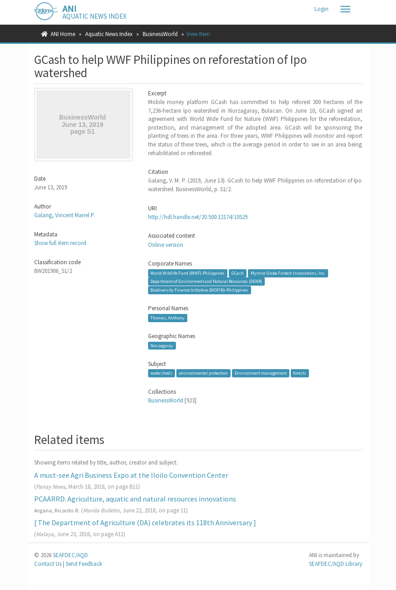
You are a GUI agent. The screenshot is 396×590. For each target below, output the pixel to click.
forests (299, 373)
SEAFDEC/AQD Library (335, 564)
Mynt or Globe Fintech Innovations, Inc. (288, 273)
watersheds (161, 373)
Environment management (261, 373)
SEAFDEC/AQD (70, 555)
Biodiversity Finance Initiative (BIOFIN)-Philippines (199, 290)
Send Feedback (84, 564)
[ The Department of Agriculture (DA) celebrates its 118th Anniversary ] (145, 522)
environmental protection (203, 373)
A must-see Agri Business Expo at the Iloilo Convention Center (131, 475)
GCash (237, 273)
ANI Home (63, 34)
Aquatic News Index (109, 34)
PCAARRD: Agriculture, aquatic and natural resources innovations (135, 498)
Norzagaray (161, 345)
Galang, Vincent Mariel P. (64, 215)
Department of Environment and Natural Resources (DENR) (206, 281)
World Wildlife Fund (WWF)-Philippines (187, 273)
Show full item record (60, 243)
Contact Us (48, 564)
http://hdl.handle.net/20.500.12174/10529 (197, 217)
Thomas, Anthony (167, 318)
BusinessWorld (160, 34)
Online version (165, 245)
